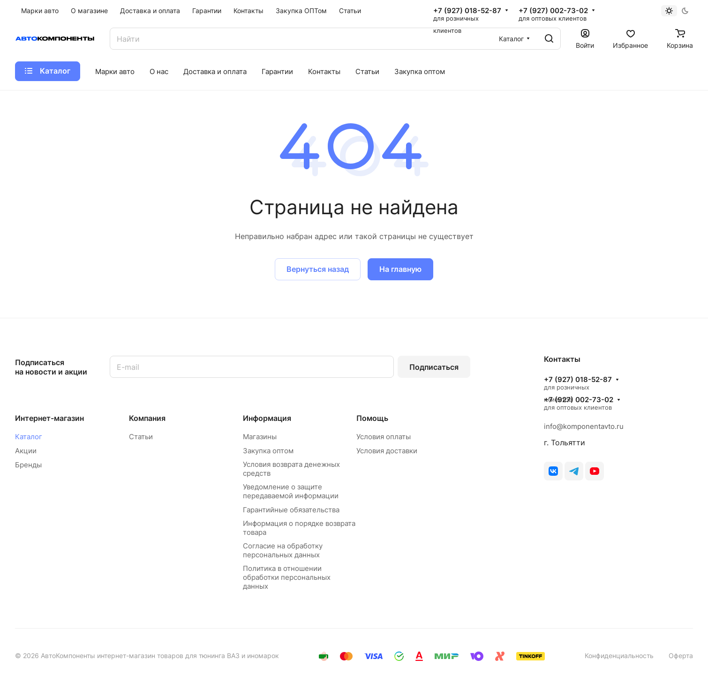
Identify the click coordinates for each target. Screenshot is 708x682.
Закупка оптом (268, 450)
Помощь (372, 418)
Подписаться (434, 367)
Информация (267, 418)
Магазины (260, 436)
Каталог (28, 436)
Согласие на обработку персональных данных (283, 550)
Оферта (681, 656)
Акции (26, 450)
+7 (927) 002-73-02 (553, 11)
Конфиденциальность (619, 656)
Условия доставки (386, 450)
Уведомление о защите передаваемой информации (291, 491)
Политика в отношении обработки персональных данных (287, 577)
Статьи (141, 436)
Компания (147, 418)
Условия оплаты (383, 436)
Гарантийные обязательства (291, 509)
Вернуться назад (317, 269)
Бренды (28, 464)
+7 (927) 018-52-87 (467, 11)
